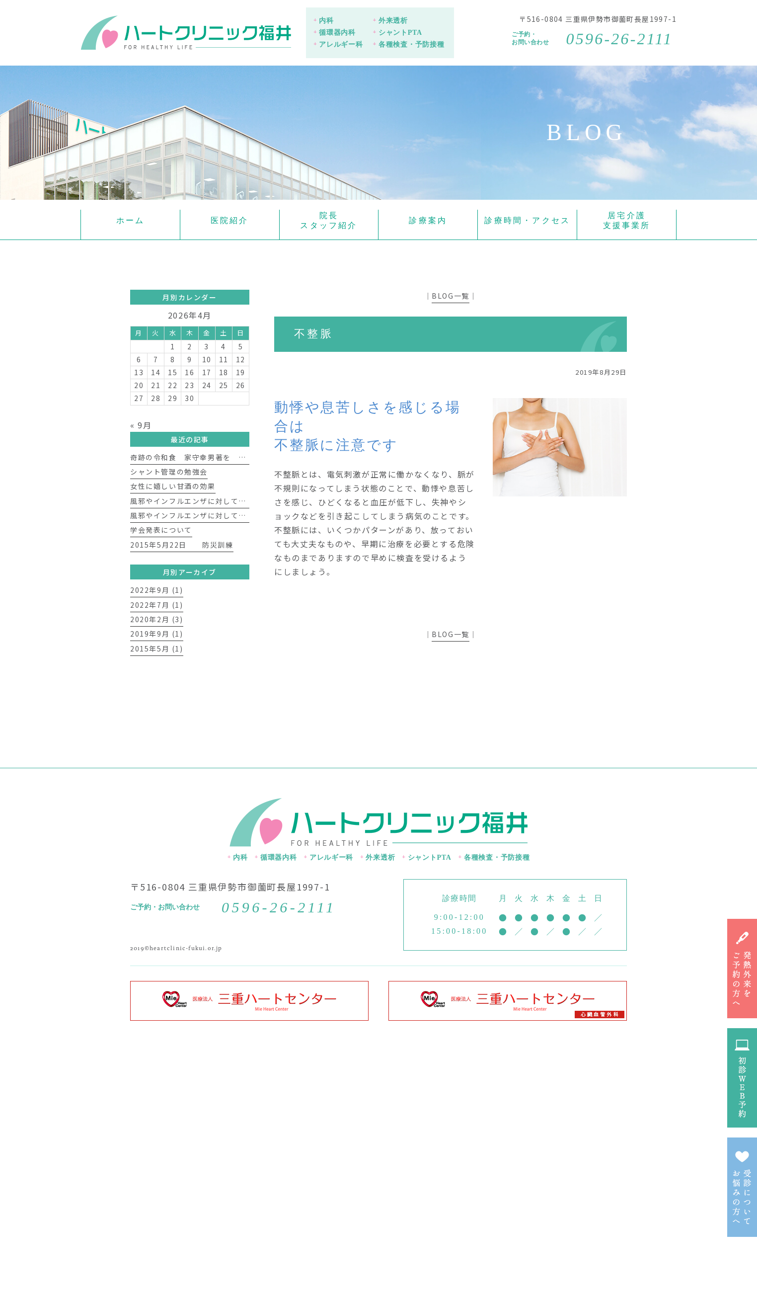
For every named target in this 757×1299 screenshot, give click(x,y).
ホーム (130, 220)
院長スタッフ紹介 (328, 220)
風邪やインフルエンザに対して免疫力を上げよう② (219, 501)
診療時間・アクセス (527, 220)
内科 (326, 20)
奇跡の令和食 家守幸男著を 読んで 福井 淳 (219, 457)
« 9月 (140, 425)
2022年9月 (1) (156, 590)
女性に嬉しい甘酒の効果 (173, 486)
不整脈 (313, 333)
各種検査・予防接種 (411, 44)
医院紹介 (230, 220)
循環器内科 (337, 32)
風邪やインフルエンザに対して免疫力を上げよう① (219, 515)
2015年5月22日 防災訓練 (181, 545)
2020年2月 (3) (156, 619)
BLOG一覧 (450, 296)
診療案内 (428, 220)
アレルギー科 (341, 44)
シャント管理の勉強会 (169, 472)
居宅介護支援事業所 (627, 220)
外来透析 (393, 20)
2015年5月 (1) (156, 648)
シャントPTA (400, 32)
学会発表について (161, 530)
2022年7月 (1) (156, 605)
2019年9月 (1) (156, 634)
